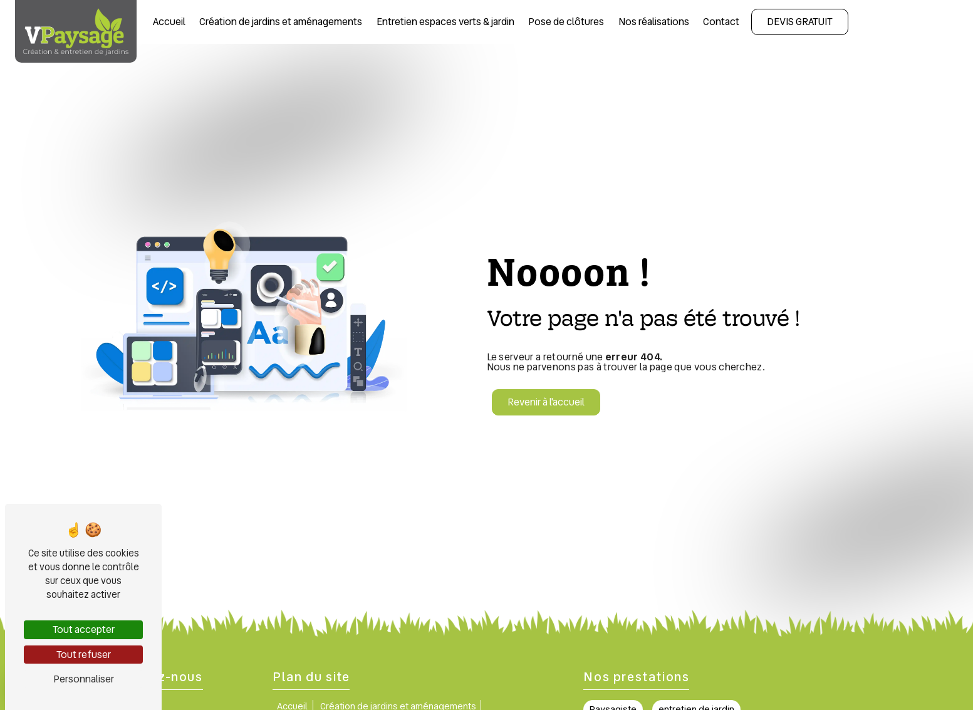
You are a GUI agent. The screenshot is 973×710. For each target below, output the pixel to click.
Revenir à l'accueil (546, 402)
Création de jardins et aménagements (280, 21)
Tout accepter (84, 629)
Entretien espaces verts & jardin (445, 21)
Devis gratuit (800, 21)
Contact (721, 21)
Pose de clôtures (566, 21)
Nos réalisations (653, 21)
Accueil (169, 21)
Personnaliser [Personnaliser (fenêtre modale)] (83, 679)
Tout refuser (83, 654)
